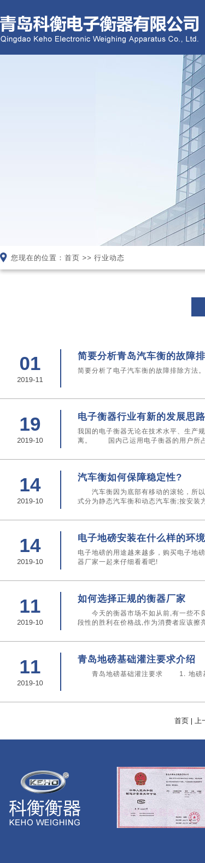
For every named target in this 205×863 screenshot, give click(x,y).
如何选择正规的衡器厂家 (132, 599)
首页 (72, 258)
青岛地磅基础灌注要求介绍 (137, 659)
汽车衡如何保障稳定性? (130, 477)
